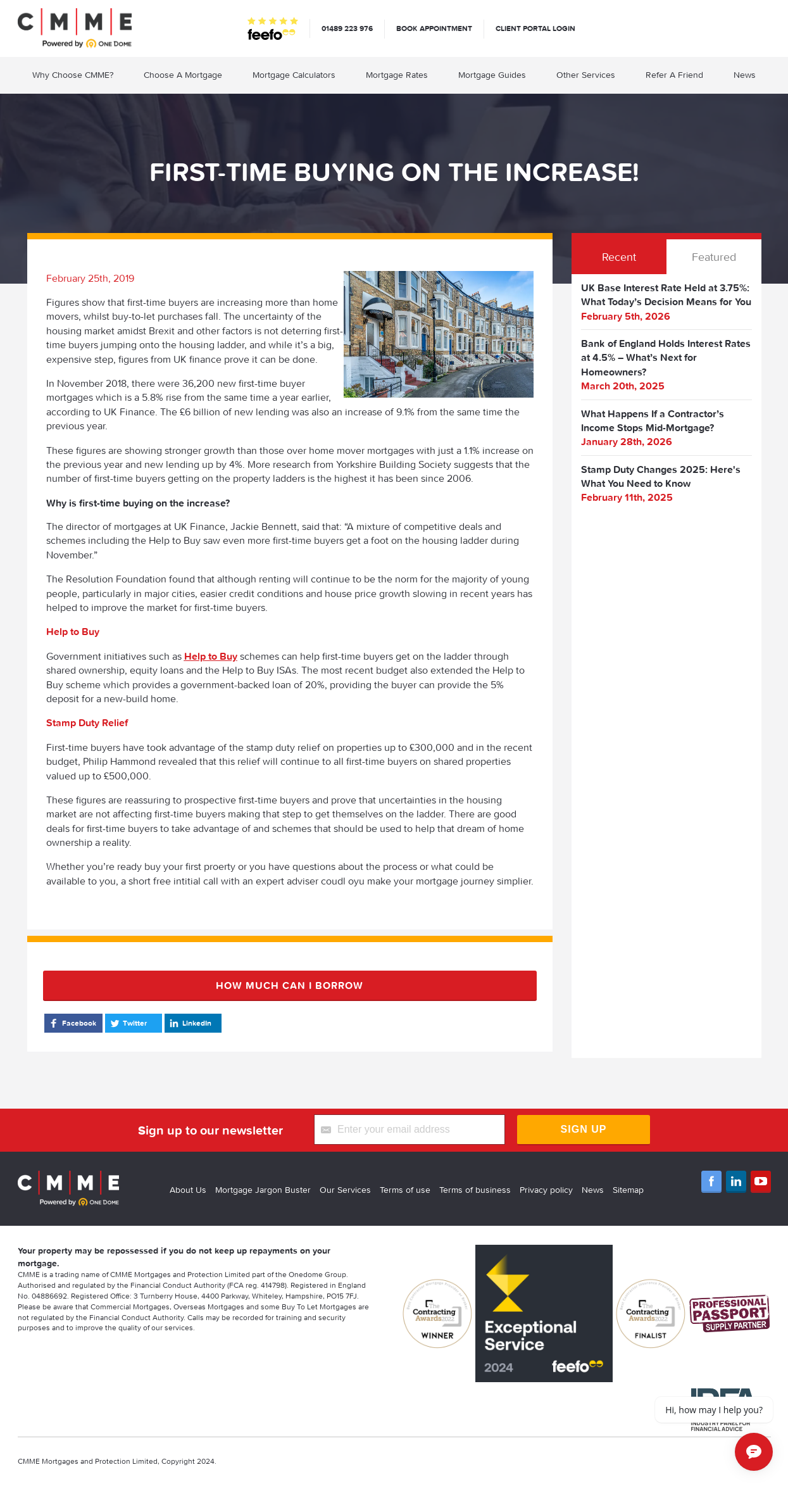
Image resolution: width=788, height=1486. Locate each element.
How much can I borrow (289, 985)
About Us (188, 1189)
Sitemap (628, 1189)
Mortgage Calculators (294, 74)
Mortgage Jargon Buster (263, 1189)
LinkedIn (189, 1023)
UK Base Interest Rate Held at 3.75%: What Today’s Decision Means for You (666, 294)
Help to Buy (210, 656)
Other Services (585, 74)
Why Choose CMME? (72, 74)
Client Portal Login (535, 28)
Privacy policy (546, 1189)
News (745, 74)
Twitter (127, 1023)
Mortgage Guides (492, 74)
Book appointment (434, 28)
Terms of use (405, 1189)
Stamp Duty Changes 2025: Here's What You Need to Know (661, 476)
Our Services (345, 1189)
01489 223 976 (347, 28)
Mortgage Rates (397, 74)
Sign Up (584, 1129)
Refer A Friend (674, 74)
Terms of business (475, 1189)
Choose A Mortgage (183, 74)
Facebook (71, 1023)
